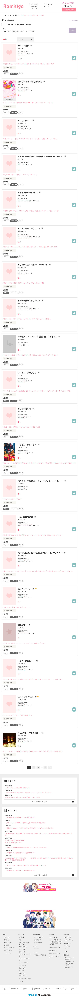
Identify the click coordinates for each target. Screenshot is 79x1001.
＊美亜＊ (20, 555)
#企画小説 (21, 391)
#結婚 (52, 64)
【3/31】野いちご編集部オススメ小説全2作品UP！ (20, 853)
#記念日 (37, 211)
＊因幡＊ (20, 123)
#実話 (33, 427)
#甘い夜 (57, 391)
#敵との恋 (38, 571)
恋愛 (20, 940)
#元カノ (37, 283)
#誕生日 (28, 64)
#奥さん (42, 64)
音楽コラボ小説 (8, 950)
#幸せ (10, 283)
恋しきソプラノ (24, 589)
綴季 (19, 84)
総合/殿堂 (21, 937)
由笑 (19, 48)
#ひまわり (16, 679)
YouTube (67, 948)
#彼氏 (16, 139)
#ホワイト (43, 391)
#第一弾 (28, 391)
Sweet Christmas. (26, 697)
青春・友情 (22, 952)
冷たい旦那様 (23, 46)
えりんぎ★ (21, 195)
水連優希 (20, 231)
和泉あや (20, 591)
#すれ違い (17, 64)
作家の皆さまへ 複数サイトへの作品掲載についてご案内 (22, 797)
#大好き (25, 211)
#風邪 (41, 103)
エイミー (20, 303)
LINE (66, 951)
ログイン (69, 6)
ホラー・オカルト (23, 962)
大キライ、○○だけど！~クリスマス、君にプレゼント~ (40, 481)
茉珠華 (20, 339)
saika (19, 627)
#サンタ (63, 391)
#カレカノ (10, 139)
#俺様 (21, 715)
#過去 (27, 247)
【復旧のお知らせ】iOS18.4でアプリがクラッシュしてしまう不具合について (28, 792)
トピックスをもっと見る (39, 875)
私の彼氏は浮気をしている (29, 301)
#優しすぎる (6, 571)
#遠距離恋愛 (6, 535)
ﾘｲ (18, 375)
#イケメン (17, 247)
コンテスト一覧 (53, 937)
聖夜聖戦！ (23, 625)
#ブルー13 (6, 679)
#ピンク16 (54, 247)
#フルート (51, 679)
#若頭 (11, 247)
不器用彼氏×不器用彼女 (28, 193)
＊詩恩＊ (20, 411)
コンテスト (35, 8)
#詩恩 (38, 427)
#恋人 (10, 319)
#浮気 (10, 211)
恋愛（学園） (22, 949)
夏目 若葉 (21, 736)
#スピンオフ (30, 571)
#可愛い (20, 319)
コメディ (21, 970)
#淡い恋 (44, 571)
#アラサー (50, 751)
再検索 (72, 30)
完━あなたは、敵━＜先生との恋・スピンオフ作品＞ (40, 553)
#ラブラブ (6, 247)
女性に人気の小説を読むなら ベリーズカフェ (69, 963)
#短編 (47, 64)
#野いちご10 (6, 607)
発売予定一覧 (37, 940)
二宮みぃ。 (21, 447)
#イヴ (13, 751)
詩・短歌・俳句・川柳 (25, 978)
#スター (18, 355)
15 (45, 767)
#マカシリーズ (28, 643)
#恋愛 (13, 355)
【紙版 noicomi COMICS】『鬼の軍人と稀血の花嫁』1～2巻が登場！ (26, 823)
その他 (21, 981)
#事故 (32, 283)
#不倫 (43, 283)
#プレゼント (35, 64)
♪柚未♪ (20, 483)
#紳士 (56, 571)
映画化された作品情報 (40, 955)
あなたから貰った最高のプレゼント (33, 265)
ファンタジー (22, 965)
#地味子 (5, 319)
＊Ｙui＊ (20, 519)
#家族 (40, 247)
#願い (17, 607)
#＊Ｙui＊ (59, 535)
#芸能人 (34, 355)
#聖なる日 (25, 751)
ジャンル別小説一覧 (9, 947)
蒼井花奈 (20, 267)
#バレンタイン (48, 103)
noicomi (36, 948)
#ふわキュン (6, 103)
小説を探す (35, 4)
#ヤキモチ (22, 139)
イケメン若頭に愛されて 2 (29, 229)
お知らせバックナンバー (39, 801)
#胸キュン (49, 139)
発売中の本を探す (38, 937)
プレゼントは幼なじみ (27, 373)
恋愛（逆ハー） (23, 946)
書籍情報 (34, 6)
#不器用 (5, 211)
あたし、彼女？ (24, 121)
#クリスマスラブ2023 (13, 463)
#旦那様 (5, 64)
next (50, 767)
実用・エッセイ (23, 975)
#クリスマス (26, 103)
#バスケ (44, 679)
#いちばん (56, 463)
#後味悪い (48, 319)
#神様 (13, 607)
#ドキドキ (26, 175)
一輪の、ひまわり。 (26, 661)
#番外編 (50, 571)
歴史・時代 (22, 968)
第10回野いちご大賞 (54, 947)
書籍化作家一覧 (38, 942)
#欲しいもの (63, 463)
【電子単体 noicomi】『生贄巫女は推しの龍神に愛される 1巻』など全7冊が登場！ (30, 828)
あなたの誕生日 (24, 409)
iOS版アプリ (68, 937)
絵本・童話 (22, 973)
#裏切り (20, 283)
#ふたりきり (50, 391)
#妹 (24, 283)
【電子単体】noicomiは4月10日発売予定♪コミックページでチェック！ (26, 847)
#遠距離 (13, 535)
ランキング (48, 4)
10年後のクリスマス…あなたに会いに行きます (37, 337)
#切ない (55, 139)
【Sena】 (21, 699)
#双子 (14, 319)
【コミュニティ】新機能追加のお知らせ (17, 787)
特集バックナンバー (54, 953)
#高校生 (31, 211)
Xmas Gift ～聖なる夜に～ (29, 733)
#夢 (11, 679)
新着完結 (6, 940)
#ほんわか (19, 175)
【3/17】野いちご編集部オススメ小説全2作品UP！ (20, 870)
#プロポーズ (46, 355)
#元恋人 (15, 427)
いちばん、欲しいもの (27, 445)
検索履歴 (73, 21)
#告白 (70, 463)
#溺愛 (4, 139)
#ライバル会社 (21, 571)
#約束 (23, 355)
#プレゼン (70, 571)
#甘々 (13, 175)
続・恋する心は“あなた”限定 (30, 82)
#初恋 (68, 391)
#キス (23, 247)
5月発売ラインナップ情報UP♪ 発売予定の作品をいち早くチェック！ (25, 865)
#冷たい (11, 64)
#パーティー (19, 643)
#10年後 (28, 355)
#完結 (53, 535)
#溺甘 (56, 751)
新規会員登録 (69, 9)
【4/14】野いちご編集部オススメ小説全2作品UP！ (20, 817)
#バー (36, 751)
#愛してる (46, 247)
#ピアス (13, 571)
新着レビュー (7, 942)
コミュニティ (7, 953)
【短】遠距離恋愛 (25, 517)
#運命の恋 (48, 463)
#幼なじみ (14, 391)
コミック (46, 6)
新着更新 (6, 945)
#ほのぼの (19, 103)
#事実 (14, 283)
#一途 (13, 103)
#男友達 (31, 751)
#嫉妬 (20, 211)
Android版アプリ (69, 940)
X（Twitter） (68, 946)
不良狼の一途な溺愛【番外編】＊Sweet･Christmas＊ (40, 157)
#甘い (23, 64)
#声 (30, 607)
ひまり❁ (20, 663)
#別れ (51, 211)
